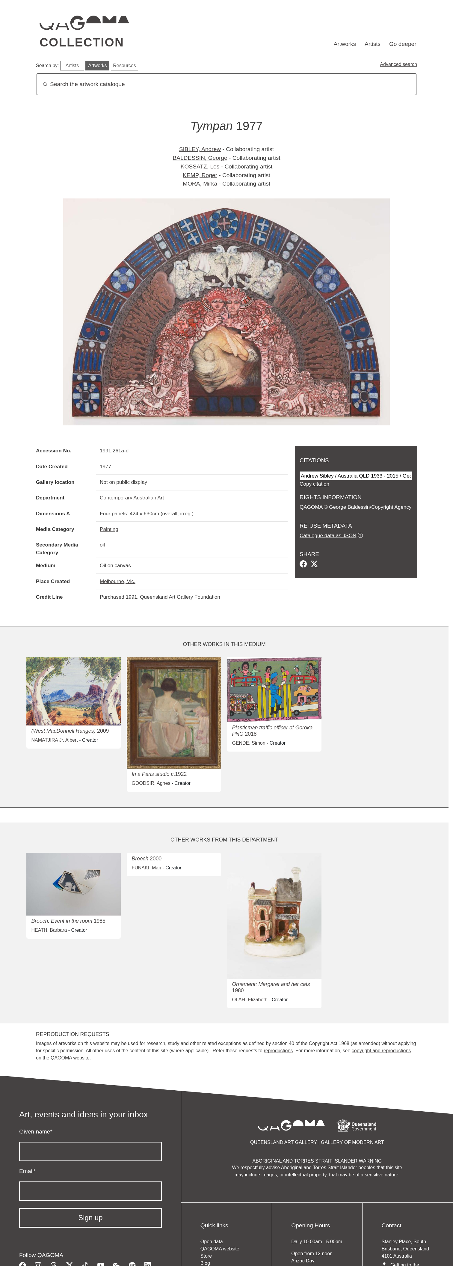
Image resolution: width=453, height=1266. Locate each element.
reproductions (278, 1050)
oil (102, 545)
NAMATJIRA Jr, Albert (54, 740)
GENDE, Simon (248, 743)
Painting (109, 529)
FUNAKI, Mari (146, 867)
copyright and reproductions (381, 1050)
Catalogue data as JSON (328, 535)
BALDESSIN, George (200, 158)
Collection (82, 42)
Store (206, 1256)
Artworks (345, 44)
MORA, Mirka (200, 183)
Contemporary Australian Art (132, 498)
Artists (372, 44)
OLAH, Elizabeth (249, 999)
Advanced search (398, 64)
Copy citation (314, 484)
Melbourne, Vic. (117, 581)
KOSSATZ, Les (200, 166)
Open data (211, 1241)
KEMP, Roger (200, 175)
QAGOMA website (219, 1248)
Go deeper (402, 44)
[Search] (226, 84)
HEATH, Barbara (49, 930)
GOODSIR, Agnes (151, 783)
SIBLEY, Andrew (200, 149)
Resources (124, 65)
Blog (205, 1263)
